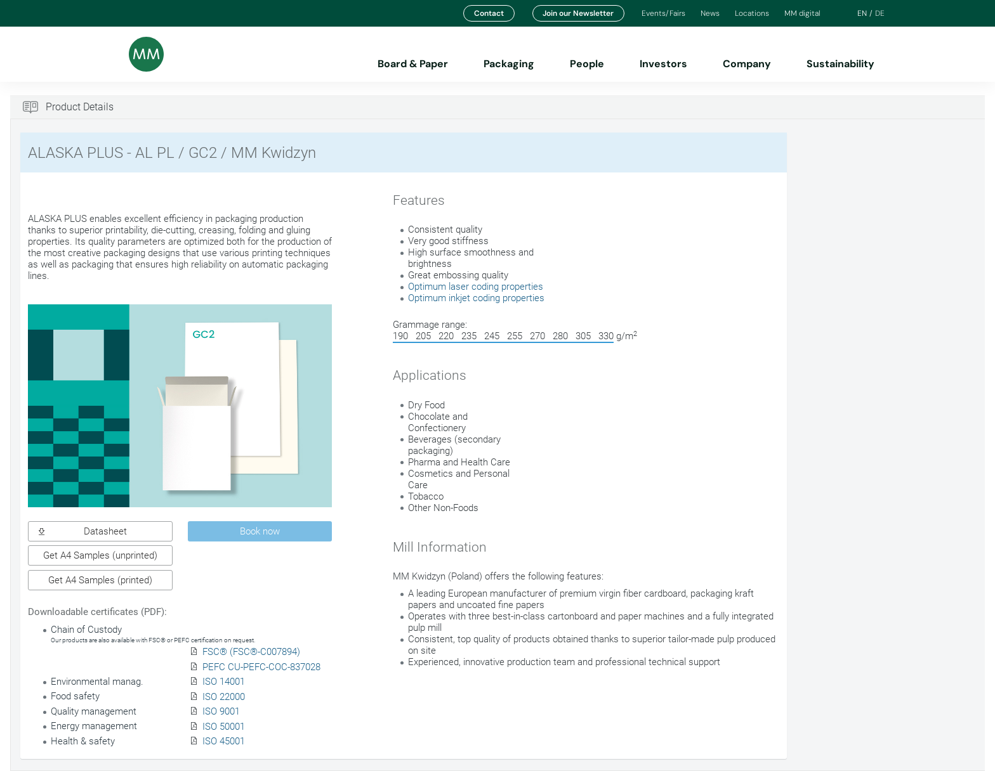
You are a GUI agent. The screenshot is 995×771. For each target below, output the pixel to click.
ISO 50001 (223, 726)
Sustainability (840, 63)
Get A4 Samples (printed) (100, 580)
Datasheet (83, 531)
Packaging (509, 63)
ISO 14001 (223, 681)
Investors (663, 63)
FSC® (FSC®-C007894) (251, 652)
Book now (260, 531)
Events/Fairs (663, 13)
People (587, 63)
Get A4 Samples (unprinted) (100, 555)
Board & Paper (413, 63)
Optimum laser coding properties (475, 286)
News (710, 13)
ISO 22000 (223, 697)
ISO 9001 (221, 711)
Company (747, 63)
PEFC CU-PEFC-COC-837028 (261, 667)
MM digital (802, 13)
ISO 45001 (223, 741)
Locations (752, 13)
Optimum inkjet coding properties (476, 298)
